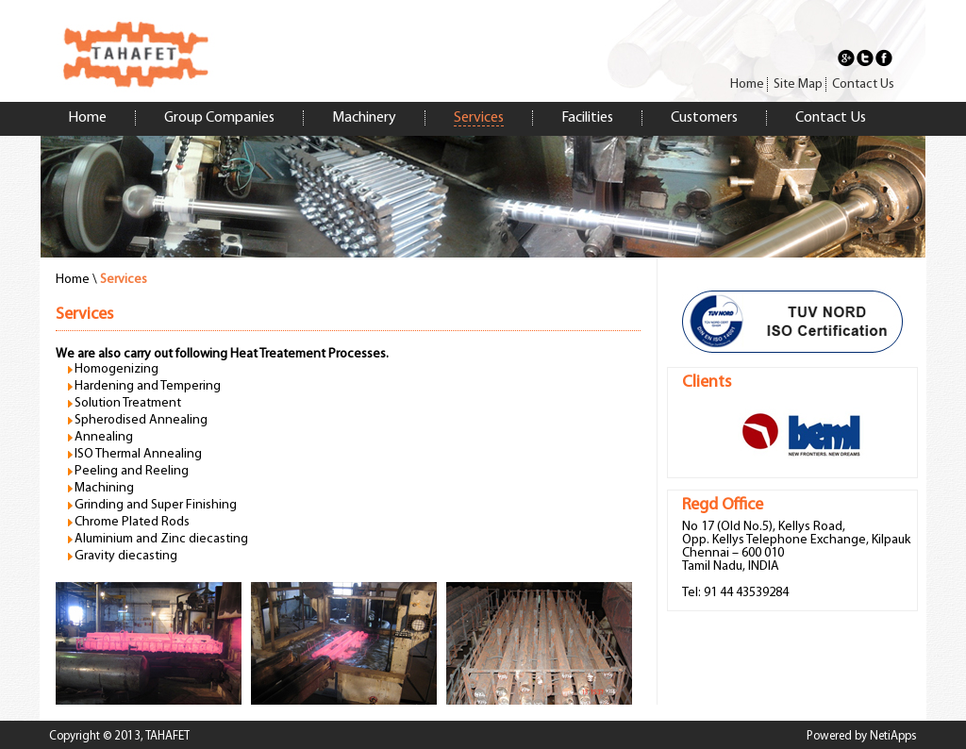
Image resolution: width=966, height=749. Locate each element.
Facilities (587, 117)
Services (479, 117)
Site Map (798, 84)
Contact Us (863, 84)
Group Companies (219, 117)
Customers (704, 117)
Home (747, 84)
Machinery (364, 117)
